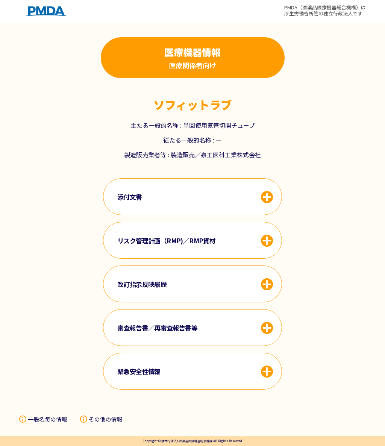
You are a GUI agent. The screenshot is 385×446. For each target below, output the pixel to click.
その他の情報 (106, 419)
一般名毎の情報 (47, 419)
